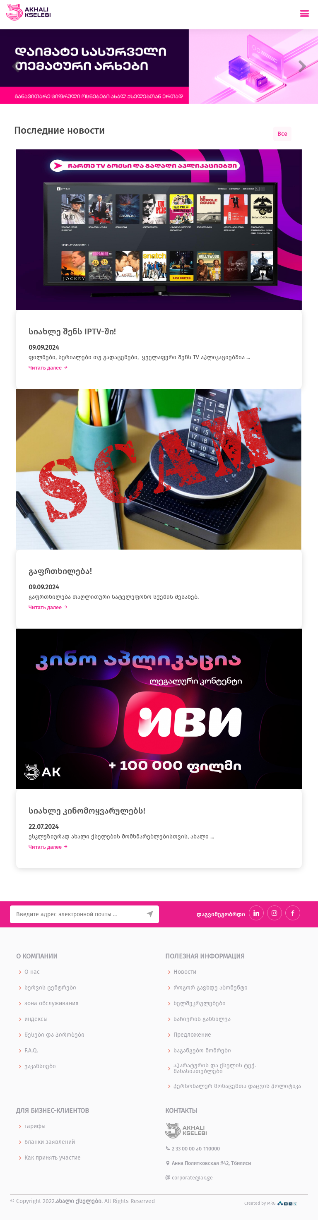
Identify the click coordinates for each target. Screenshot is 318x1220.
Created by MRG (271, 1203)
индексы (36, 1019)
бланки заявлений (49, 1142)
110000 (211, 1149)
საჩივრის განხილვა (202, 1019)
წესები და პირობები (54, 1035)
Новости (184, 972)
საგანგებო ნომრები (202, 1051)
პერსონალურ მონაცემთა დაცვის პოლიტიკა (237, 1086)
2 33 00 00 (180, 1149)
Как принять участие (52, 1158)
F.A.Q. (31, 1051)
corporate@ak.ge (189, 1177)
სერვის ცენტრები (50, 988)
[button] (16, 66)
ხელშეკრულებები (199, 1003)
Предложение (192, 1035)
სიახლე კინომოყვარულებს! (87, 811)
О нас (32, 972)
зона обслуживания (51, 1003)
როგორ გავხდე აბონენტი (210, 988)
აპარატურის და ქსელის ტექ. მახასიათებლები (214, 1068)
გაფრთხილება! (60, 571)
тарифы (35, 1126)
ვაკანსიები (40, 1066)
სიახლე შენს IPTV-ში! (72, 331)
